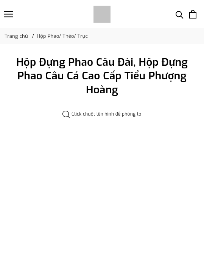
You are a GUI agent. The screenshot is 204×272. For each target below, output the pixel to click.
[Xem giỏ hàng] (192, 14)
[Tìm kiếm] (180, 14)
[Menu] (8, 14)
